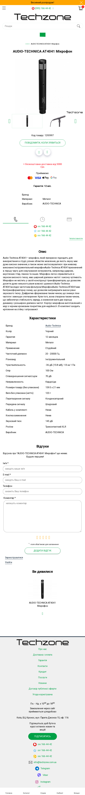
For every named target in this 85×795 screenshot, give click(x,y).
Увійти (8, 562)
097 (39, 231)
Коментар (9, 498)
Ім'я (5, 463)
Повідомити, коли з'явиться (42, 142)
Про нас (42, 648)
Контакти (42, 665)
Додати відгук (42, 550)
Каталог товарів (45, 35)
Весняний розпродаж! (42, 2)
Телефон (7, 486)
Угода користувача (42, 693)
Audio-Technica (53, 325)
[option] (42, 86)
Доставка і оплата (42, 654)
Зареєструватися (14, 557)
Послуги (42, 676)
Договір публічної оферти (42, 688)
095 (39, 227)
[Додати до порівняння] (47, 152)
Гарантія (42, 659)
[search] (78, 26)
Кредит (42, 671)
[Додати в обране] (39, 152)
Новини (42, 682)
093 (39, 236)
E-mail (7, 474)
